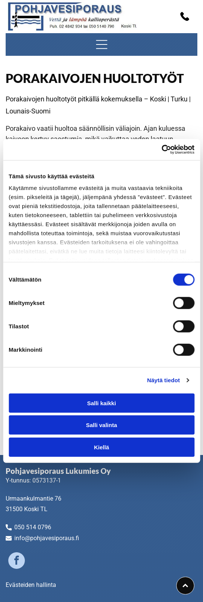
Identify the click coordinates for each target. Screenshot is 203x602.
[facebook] (16, 561)
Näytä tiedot (163, 380)
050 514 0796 (32, 527)
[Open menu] (101, 44)
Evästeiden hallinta (31, 584)
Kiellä (101, 447)
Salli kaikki (101, 403)
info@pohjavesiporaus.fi (46, 538)
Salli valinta (101, 425)
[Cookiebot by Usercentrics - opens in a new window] (161, 150)
